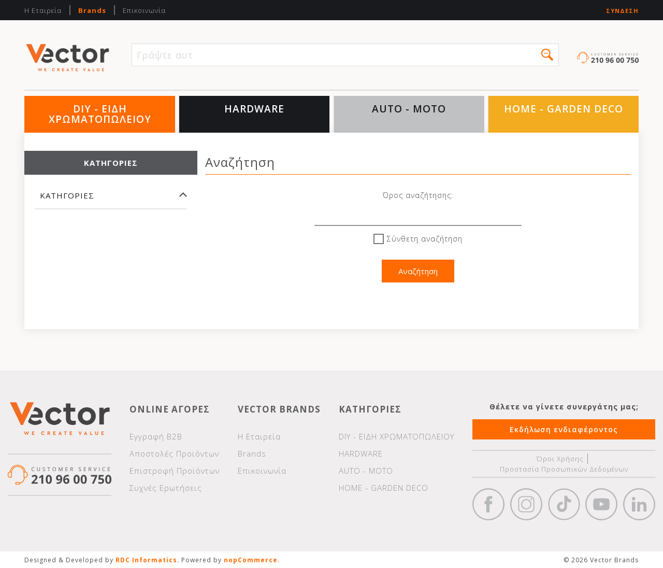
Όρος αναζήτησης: (418, 195)
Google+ (639, 504)
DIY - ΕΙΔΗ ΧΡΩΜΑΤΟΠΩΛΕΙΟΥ (100, 114)
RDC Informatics (146, 560)
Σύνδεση (622, 10)
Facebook (488, 504)
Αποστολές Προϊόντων (174, 453)
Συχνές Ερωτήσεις (165, 487)
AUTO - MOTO (409, 109)
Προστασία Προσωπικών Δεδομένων (564, 469)
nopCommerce (251, 560)
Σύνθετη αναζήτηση (425, 239)
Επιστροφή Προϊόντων (174, 470)
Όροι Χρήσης (560, 458)
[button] (547, 55)
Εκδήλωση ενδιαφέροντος (564, 429)
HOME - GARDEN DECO (563, 109)
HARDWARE (254, 109)
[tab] (111, 200)
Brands (92, 10)
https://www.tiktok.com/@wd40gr (564, 504)
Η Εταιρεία (43, 10)
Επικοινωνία (144, 10)
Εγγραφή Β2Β (155, 436)
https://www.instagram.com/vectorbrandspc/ (526, 504)
